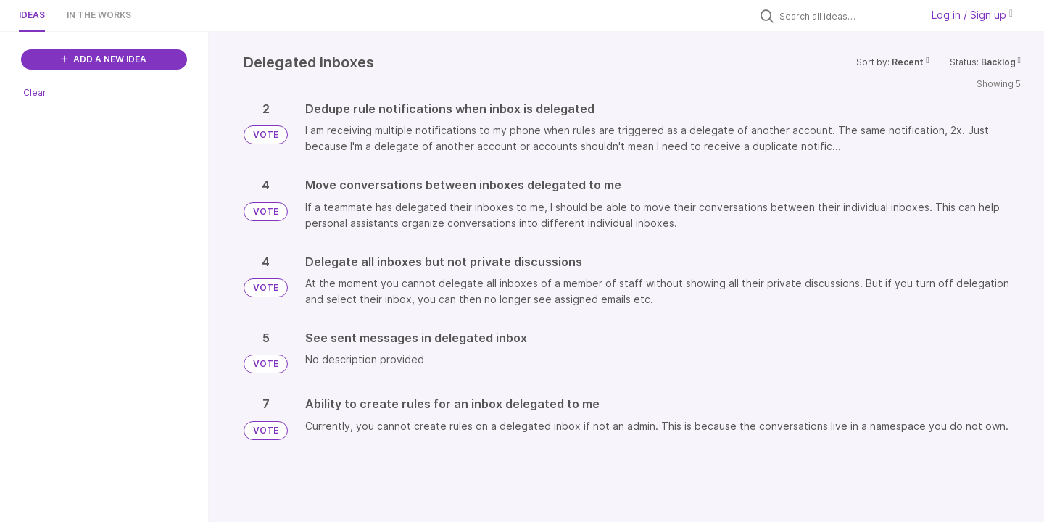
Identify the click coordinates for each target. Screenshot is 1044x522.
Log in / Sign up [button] (972, 15)
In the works (99, 14)
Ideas (32, 14)
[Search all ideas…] (847, 16)
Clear (34, 92)
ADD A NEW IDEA (103, 59)
